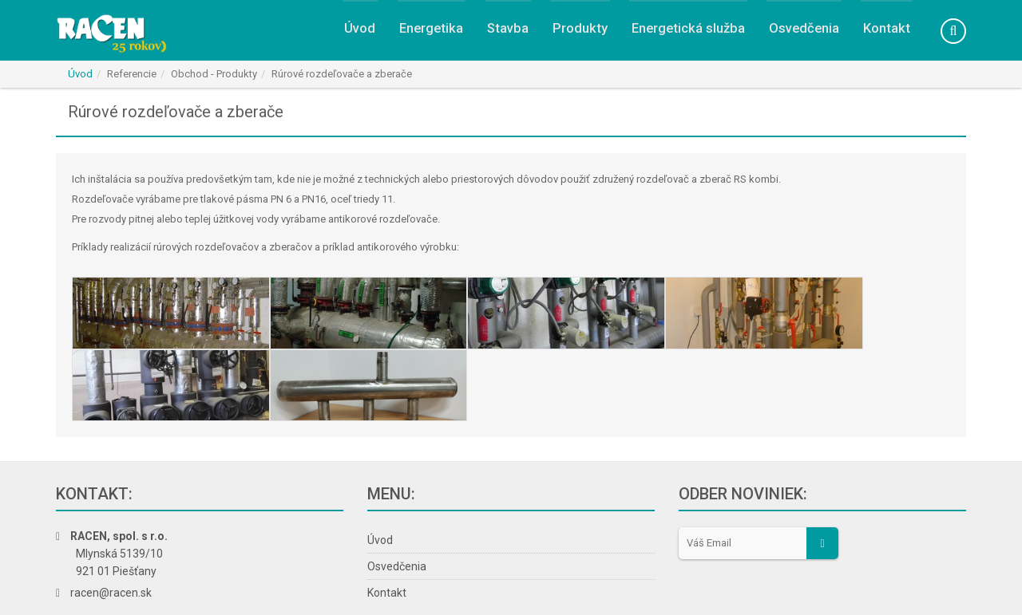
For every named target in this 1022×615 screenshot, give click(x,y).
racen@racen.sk (111, 536)
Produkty (575, 33)
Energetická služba (685, 33)
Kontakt (886, 33)
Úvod (351, 33)
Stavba (502, 33)
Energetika (424, 33)
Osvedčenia (803, 33)
